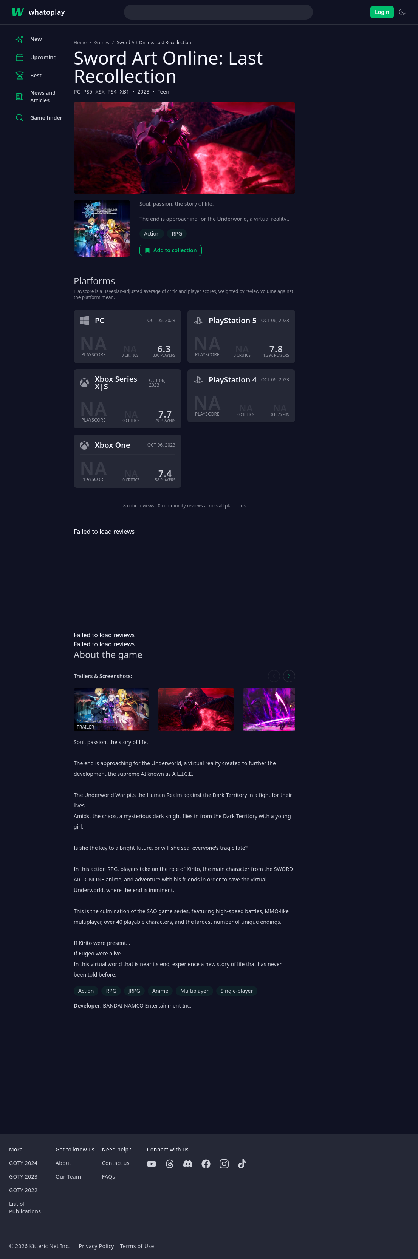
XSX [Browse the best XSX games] (100, 91)
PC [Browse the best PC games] (77, 91)
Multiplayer (194, 990)
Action (151, 233)
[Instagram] (224, 1163)
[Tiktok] (242, 1163)
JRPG (134, 990)
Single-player (237, 990)
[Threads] (169, 1163)
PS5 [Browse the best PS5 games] (87, 91)
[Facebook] (206, 1163)
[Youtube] (151, 1163)
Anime (160, 990)
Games (101, 43)
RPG (177, 233)
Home (80, 43)
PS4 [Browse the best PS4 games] (112, 91)
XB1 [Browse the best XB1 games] (124, 91)
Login (382, 11)
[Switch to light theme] (402, 12)
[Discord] (187, 1163)
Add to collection (170, 250)
